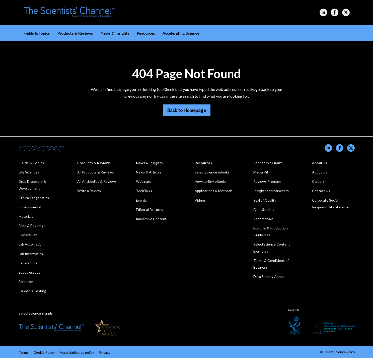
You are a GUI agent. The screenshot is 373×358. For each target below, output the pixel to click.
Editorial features (149, 209)
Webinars (143, 181)
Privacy (104, 352)
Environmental (30, 207)
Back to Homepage (186, 110)
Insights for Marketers (271, 191)
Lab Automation (31, 244)
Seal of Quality (264, 200)
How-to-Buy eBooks (211, 181)
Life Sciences (29, 172)
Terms (24, 352)
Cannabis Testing (32, 291)
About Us (319, 172)
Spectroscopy (29, 272)
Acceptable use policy (77, 352)
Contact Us (321, 191)
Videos (200, 200)
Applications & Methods (214, 191)
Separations (28, 263)
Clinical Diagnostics (34, 198)
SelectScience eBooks (212, 172)
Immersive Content (151, 219)
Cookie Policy (44, 352)
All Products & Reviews (95, 172)
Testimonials (263, 219)
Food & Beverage (32, 225)
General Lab (28, 235)
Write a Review (89, 191)
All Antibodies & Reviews (97, 181)
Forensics (26, 281)
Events (141, 200)
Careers (318, 181)
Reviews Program (267, 181)
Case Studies (263, 209)
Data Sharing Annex (268, 276)
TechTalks (144, 191)
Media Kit (260, 172)
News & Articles (148, 172)
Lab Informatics (31, 254)
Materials (26, 216)
